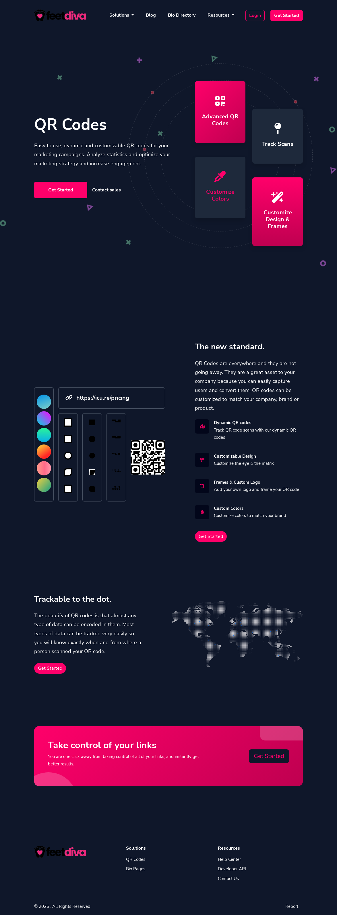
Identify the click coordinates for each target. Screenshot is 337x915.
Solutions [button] (119, 15)
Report (291, 906)
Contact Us (228, 878)
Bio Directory (181, 15)
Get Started (286, 15)
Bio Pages (135, 869)
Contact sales (106, 190)
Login (255, 15)
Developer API (232, 869)
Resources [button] (219, 15)
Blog (151, 15)
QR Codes (135, 859)
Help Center (229, 859)
